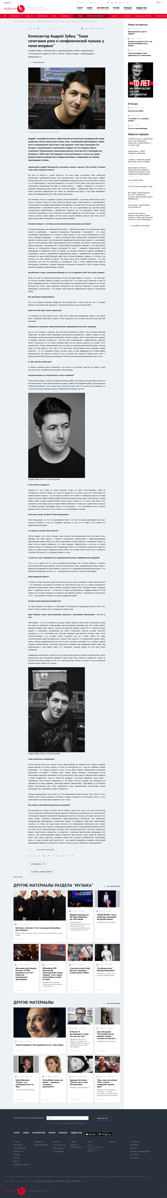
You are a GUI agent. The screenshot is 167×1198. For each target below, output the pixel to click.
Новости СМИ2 (18, 877)
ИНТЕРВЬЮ (93, 28)
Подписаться (102, 1118)
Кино (89, 8)
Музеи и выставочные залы (96, 1147)
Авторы (133, 1148)
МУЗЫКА (85, 28)
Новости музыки (138, 134)
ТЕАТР (131, 28)
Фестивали (58, 1148)
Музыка (128, 8)
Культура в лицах (21, 1164)
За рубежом (126, 16)
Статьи (137, 28)
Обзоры (17, 1155)
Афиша (80, 16)
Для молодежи (41, 1145)
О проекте (80, 2)
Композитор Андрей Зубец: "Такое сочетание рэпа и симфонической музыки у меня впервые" (67, 21)
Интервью (30, 21)
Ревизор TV (19, 1151)
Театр (80, 8)
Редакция (134, 1145)
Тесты (16, 1158)
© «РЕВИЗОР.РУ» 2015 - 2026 (38, 1191)
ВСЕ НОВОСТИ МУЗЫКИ (140, 226)
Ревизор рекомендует (96, 16)
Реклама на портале (143, 16)
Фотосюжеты (20, 1148)
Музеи (116, 8)
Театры (90, 1145)
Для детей (39, 1142)
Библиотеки (91, 1151)
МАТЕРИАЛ (102, 28)
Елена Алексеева (38, 62)
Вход (161, 2)
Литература (103, 8)
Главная (16, 21)
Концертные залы (93, 1149)
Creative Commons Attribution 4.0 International (58, 1181)
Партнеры (134, 1155)
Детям (54, 16)
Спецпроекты (42, 16)
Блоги (16, 1161)
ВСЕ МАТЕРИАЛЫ (113, 886)
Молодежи (65, 16)
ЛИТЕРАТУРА (133, 108)
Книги (112, 1142)
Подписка (92, 2)
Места (115, 16)
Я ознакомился (54, 1123)
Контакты (134, 1158)
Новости (29, 16)
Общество (141, 8)
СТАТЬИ (19, 924)
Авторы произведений (140, 1151)
